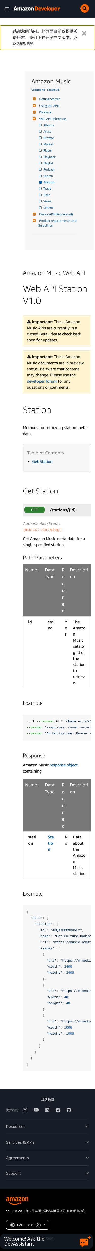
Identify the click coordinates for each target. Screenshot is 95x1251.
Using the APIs (48, 106)
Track (47, 188)
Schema (49, 207)
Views (47, 201)
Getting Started (49, 99)
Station (49, 182)
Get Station (42, 461)
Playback (44, 112)
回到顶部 (48, 1099)
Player (48, 150)
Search (48, 176)
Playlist (48, 163)
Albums (49, 125)
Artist (47, 131)
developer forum (42, 381)
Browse (49, 138)
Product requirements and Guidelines (57, 223)
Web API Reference (52, 119)
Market (48, 144)
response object (64, 764)
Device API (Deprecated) (55, 214)
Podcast (49, 169)
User (47, 195)
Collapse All (38, 89)
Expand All (53, 89)
